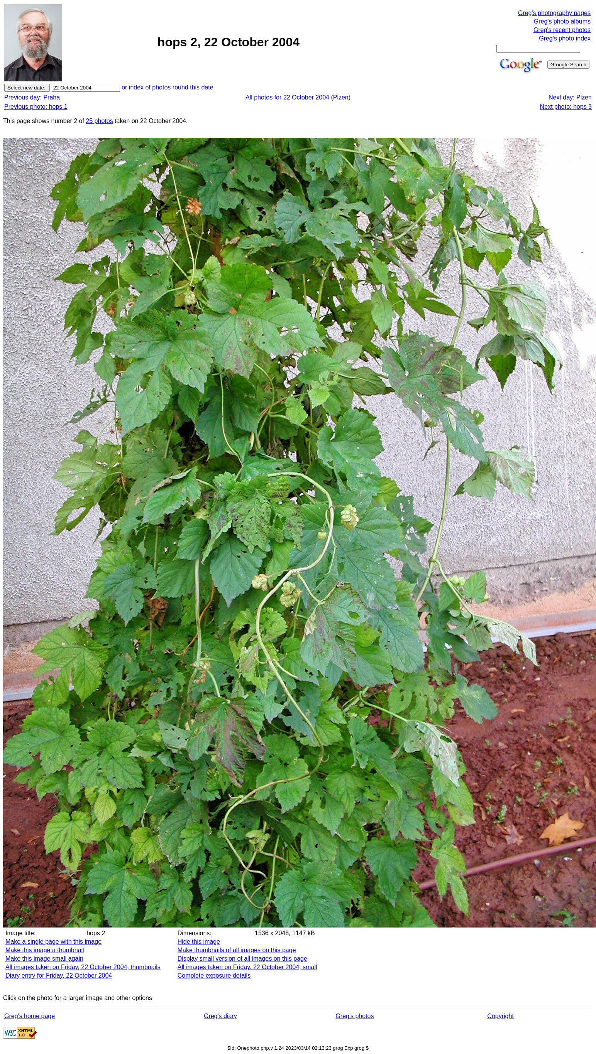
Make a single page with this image (53, 941)
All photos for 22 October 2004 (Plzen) (298, 97)
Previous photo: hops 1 (36, 106)
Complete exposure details (214, 975)
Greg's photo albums (562, 21)
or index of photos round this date (167, 87)
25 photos (99, 121)
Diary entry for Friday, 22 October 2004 (58, 975)
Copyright (500, 1016)
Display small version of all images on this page (242, 958)
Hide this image (199, 941)
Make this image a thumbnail (44, 950)
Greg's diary (220, 1016)
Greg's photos (354, 1016)
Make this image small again (44, 958)
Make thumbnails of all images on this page (237, 950)
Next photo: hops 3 (566, 106)
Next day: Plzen (570, 97)
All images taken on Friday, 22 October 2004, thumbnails (83, 967)
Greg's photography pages (554, 13)
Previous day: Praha (32, 97)
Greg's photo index (565, 38)
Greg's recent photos (562, 30)
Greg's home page (29, 1016)
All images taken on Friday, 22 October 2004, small (247, 967)
